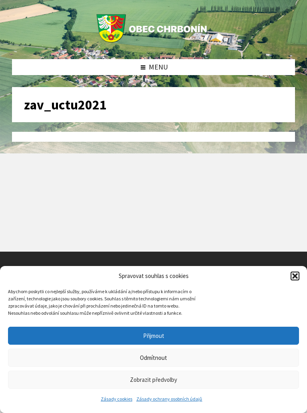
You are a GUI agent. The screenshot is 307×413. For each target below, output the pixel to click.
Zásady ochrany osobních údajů (169, 399)
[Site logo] (153, 42)
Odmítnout (153, 357)
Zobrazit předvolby (153, 379)
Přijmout (153, 336)
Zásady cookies (116, 399)
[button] (295, 276)
